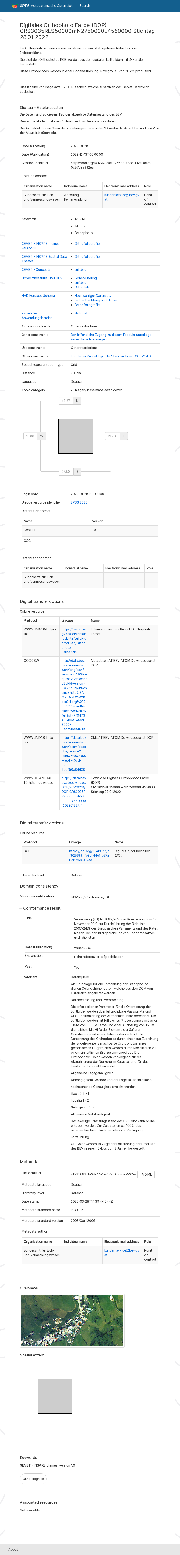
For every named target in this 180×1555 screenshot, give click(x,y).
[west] (30, 436)
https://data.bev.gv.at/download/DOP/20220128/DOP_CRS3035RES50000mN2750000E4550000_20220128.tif (74, 791)
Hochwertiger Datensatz (93, 296)
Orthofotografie (87, 243)
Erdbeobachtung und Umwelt (97, 300)
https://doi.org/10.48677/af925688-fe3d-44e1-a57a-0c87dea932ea (89, 855)
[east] (112, 436)
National (81, 313)
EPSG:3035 (79, 502)
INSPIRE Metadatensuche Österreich (42, 6)
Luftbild (80, 269)
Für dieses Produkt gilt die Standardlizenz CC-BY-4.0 (111, 356)
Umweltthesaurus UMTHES (42, 278)
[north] (66, 401)
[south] (66, 472)
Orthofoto (82, 287)
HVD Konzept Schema (38, 296)
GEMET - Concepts (36, 269)
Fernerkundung (86, 278)
